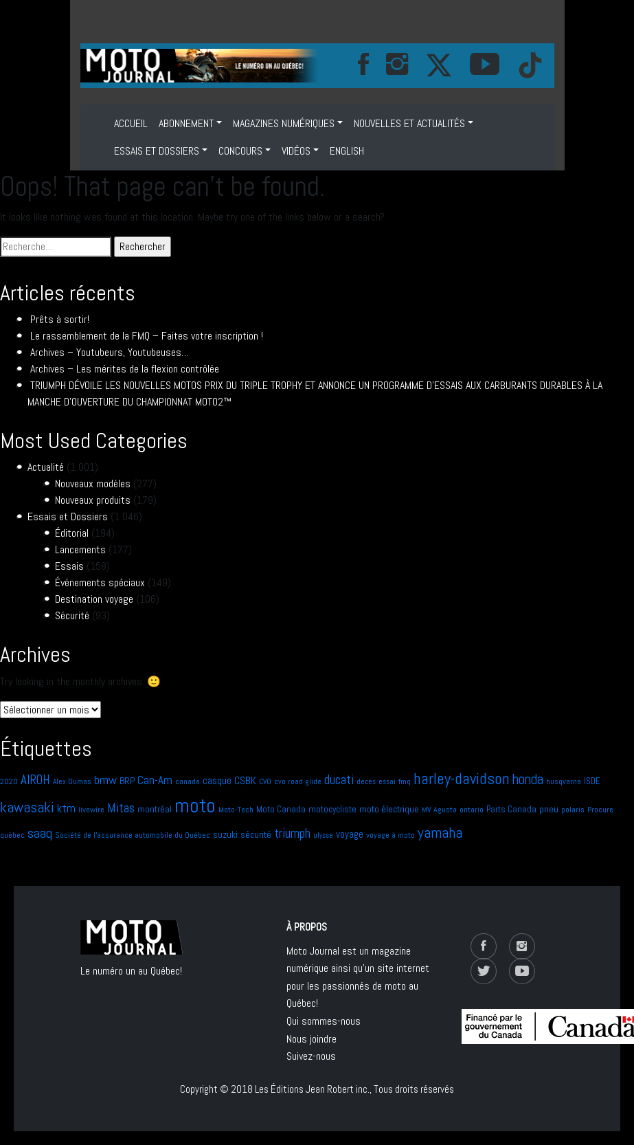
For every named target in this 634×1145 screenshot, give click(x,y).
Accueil (131, 123)
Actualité (45, 467)
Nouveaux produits (93, 500)
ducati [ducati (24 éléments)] (339, 779)
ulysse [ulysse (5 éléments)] (323, 835)
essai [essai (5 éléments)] (387, 781)
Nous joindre (311, 1039)
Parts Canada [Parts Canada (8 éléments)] (511, 809)
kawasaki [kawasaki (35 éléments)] (27, 807)
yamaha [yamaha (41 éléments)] (440, 833)
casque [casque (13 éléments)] (217, 781)
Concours (240, 151)
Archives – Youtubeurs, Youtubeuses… (109, 352)
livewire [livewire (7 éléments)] (91, 809)
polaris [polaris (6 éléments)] (573, 809)
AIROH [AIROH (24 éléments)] (35, 779)
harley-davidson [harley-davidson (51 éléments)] (462, 778)
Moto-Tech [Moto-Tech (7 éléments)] (235, 809)
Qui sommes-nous (323, 1021)
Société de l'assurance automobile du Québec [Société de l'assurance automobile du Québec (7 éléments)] (132, 835)
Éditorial (72, 533)
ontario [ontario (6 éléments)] (472, 809)
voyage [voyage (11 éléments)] (349, 834)
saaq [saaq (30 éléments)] (39, 833)
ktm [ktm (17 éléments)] (66, 808)
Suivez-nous (311, 1056)
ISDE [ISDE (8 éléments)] (592, 781)
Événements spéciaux (100, 582)
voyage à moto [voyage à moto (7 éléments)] (390, 835)
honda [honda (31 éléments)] (527, 779)
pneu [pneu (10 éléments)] (548, 809)
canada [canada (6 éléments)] (187, 781)
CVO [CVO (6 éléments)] (265, 781)
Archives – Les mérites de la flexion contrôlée (124, 369)
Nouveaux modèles (93, 483)
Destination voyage (94, 599)
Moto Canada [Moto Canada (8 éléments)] (281, 809)
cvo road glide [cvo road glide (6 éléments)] (297, 781)
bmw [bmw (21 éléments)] (105, 780)
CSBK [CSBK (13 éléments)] (245, 781)
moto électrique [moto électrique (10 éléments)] (389, 809)
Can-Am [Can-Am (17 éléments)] (154, 780)
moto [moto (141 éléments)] (195, 805)
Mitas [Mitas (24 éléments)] (121, 807)
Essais (69, 566)
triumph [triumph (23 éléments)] (292, 833)
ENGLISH (347, 151)
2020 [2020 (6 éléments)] (9, 781)
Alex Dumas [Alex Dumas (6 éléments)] (72, 781)
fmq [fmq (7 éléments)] (404, 781)
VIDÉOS (296, 151)
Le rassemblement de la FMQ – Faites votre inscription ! (146, 336)
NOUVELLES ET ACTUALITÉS (409, 123)
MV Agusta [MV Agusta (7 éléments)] (439, 809)
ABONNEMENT (186, 123)
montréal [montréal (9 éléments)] (154, 809)
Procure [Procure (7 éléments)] (600, 809)
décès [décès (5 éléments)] (366, 781)
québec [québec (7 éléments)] (12, 835)
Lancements (80, 549)
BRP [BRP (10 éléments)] (127, 781)
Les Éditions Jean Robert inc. (312, 1089)
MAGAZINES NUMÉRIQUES (284, 123)
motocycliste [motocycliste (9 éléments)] (332, 809)
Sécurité (72, 615)
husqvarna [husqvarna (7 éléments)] (563, 781)
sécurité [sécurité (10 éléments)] (255, 834)
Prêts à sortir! (59, 319)
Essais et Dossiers (156, 151)
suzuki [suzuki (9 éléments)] (225, 835)
